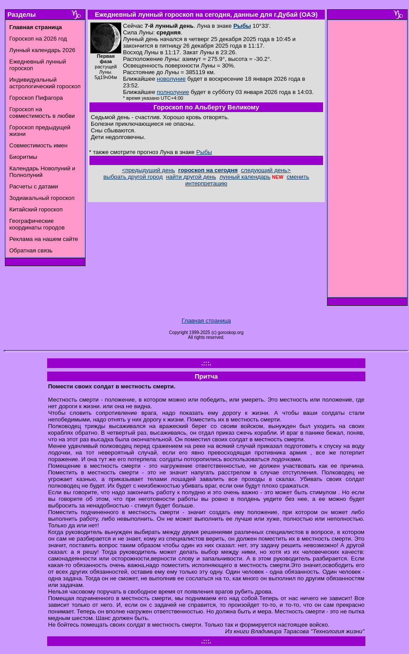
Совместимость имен (38, 145)
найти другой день (191, 176)
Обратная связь (30, 250)
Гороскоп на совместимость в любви (42, 112)
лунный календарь (245, 176)
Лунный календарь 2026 (42, 50)
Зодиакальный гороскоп (41, 198)
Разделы (21, 14)
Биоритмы (23, 157)
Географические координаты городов (37, 224)
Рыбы (242, 26)
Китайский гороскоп (36, 209)
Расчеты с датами (33, 186)
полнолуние (173, 92)
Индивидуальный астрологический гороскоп (45, 83)
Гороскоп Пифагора (36, 97)
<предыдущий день (148, 170)
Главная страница (206, 320)
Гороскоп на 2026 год (38, 38)
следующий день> (266, 170)
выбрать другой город (133, 176)
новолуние (171, 78)
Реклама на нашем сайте (43, 239)
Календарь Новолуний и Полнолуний (42, 171)
